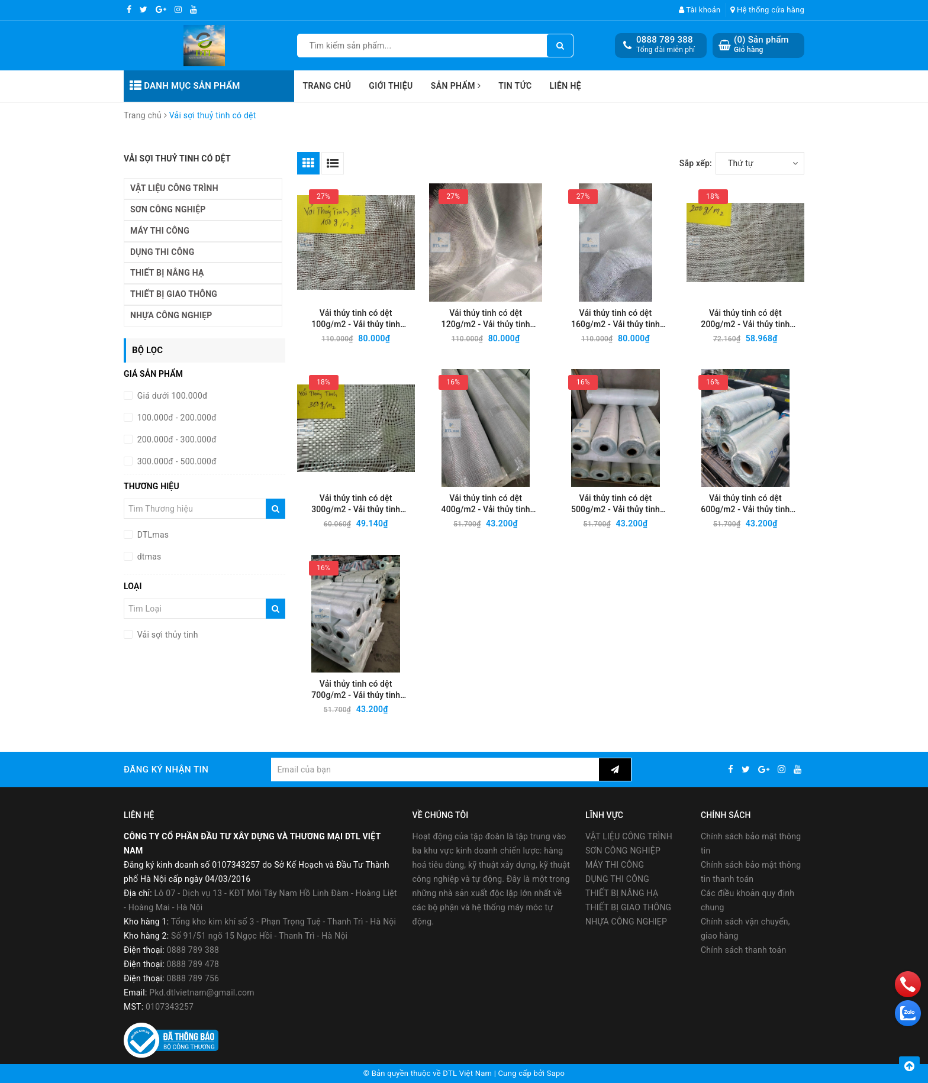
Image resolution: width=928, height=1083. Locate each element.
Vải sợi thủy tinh (166, 634)
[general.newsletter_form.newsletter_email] (434, 769)
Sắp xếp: (695, 163)
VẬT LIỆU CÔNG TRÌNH (174, 188)
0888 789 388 (664, 39)
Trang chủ (327, 85)
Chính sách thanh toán (743, 950)
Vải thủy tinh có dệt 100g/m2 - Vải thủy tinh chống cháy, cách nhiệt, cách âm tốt (355, 319)
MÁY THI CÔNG (159, 230)
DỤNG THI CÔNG (162, 252)
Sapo (556, 1073)
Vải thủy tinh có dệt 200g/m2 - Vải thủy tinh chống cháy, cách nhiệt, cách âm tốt (745, 319)
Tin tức (514, 85)
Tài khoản (700, 9)
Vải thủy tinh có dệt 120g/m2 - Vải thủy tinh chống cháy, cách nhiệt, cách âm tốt (486, 319)
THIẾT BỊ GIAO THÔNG (173, 294)
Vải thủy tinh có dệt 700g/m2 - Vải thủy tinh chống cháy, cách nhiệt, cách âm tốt (355, 690)
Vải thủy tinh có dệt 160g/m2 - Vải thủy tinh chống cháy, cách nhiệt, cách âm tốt (615, 319)
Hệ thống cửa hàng (767, 9)
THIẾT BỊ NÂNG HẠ (167, 272)
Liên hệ (566, 85)
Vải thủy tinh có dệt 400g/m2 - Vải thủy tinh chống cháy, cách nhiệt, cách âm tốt (486, 504)
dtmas (148, 556)
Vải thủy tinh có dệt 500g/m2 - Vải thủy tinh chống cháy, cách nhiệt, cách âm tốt (615, 504)
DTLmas (152, 534)
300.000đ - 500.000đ (176, 461)
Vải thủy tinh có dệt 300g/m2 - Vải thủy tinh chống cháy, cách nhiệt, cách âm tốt (355, 504)
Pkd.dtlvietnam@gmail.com (201, 992)
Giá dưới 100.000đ (171, 395)
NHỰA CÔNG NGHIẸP (171, 315)
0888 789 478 (193, 964)
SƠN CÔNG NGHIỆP (168, 209)
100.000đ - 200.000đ (176, 417)
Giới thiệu (391, 85)
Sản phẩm (456, 85)
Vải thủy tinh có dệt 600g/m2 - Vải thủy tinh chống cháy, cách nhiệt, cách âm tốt (745, 504)
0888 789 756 (193, 978)
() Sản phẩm (761, 44)
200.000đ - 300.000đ (176, 439)
